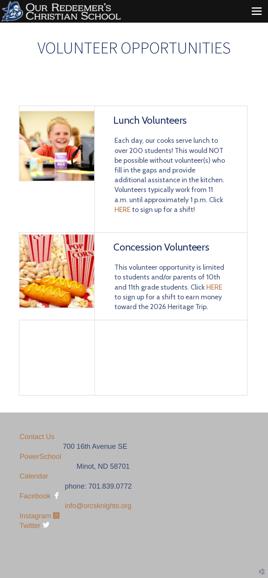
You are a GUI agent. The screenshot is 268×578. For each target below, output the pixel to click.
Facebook (35, 496)
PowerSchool (40, 457)
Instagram (39, 516)
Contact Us (37, 437)
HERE (122, 209)
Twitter (30, 526)
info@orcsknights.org (98, 506)
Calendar (34, 476)
